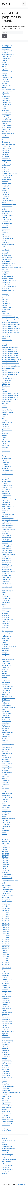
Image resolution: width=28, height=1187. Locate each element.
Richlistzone (5, 432)
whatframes (5, 669)
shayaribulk (5, 154)
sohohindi (5, 123)
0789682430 (5, 926)
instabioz (5, 439)
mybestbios (5, 981)
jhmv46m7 (5, 849)
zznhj (3, 416)
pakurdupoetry (6, 621)
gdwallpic (5, 1033)
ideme (4, 338)
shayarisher (5, 788)
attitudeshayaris (7, 527)
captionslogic (6, 648)
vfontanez (5, 294)
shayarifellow (6, 795)
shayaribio (5, 1100)
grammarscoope (7, 899)
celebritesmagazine (8, 744)
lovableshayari (6, 887)
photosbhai (5, 617)
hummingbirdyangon (8, 409)
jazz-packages (6, 152)
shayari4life (5, 516)
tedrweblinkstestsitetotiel (9, 374)
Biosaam (4, 709)
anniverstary (6, 1117)
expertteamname (7, 219)
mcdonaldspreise (7, 206)
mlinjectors (5, 137)
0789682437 (5, 920)
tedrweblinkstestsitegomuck (10, 319)
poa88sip (5, 273)
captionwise (5, 640)
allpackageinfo (6, 537)
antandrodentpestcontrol (9, 1140)
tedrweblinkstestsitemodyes (10, 363)
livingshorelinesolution (9, 1159)
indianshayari (6, 734)
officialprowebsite (7, 278)
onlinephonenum (7, 1165)
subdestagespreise (7, 56)
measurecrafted (7, 175)
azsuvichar (5, 627)
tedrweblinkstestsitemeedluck (11, 328)
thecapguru (5, 49)
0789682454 (5, 951)
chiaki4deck (5, 1004)
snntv (4, 828)
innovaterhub (6, 451)
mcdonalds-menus (7, 238)
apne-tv (4, 834)
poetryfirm (5, 1098)
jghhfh (4, 868)
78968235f (5, 855)
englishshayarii (6, 885)
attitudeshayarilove (8, 659)
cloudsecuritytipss (7, 895)
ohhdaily (4, 671)
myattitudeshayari (7, 874)
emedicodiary (6, 623)
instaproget (5, 539)
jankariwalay (6, 661)
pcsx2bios (5, 76)
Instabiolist (5, 728)
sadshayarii (5, 118)
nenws (4, 606)
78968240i (5, 861)
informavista (6, 727)
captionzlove (6, 97)
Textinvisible (6, 782)
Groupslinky (5, 1088)
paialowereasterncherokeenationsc (12, 267)
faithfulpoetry (6, 807)
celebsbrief (5, 462)
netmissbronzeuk (7, 470)
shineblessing (6, 434)
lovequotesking (6, 629)
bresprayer (5, 738)
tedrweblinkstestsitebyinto (10, 317)
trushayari (5, 765)
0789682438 (5, 922)
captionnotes (6, 382)
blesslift (4, 730)
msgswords (5, 53)
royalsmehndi (6, 177)
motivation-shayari (7, 1123)
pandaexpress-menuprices (10, 880)
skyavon (4, 1058)
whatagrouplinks (7, 45)
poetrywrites (6, 131)
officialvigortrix (6, 284)
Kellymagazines (6, 1111)
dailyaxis (4, 435)
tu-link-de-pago (6, 466)
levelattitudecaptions (8, 248)
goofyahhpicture (7, 211)
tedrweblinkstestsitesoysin (10, 399)
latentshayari (6, 502)
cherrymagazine (7, 1096)
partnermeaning (7, 763)
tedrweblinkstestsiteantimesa (11, 349)
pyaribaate (5, 872)
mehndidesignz (6, 481)
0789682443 (5, 931)
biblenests (5, 1035)
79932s (4, 311)
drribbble (5, 292)
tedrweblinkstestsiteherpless (10, 355)
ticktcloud (5, 275)
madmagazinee (6, 991)
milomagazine (6, 757)
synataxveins (6, 719)
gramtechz (5, 1094)
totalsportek (5, 192)
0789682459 (5, 960)
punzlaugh (5, 1067)
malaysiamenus (7, 135)
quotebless (5, 838)
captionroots (6, 972)
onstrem (4, 190)
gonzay (4, 1081)
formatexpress (6, 533)
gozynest (5, 725)
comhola (4, 1138)
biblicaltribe (5, 93)
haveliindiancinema (8, 321)
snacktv (4, 673)
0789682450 (5, 943)
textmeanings (6, 908)
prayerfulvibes (6, 116)
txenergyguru (6, 491)
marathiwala (6, 1125)
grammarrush (6, 761)
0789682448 (5, 939)
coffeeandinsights (7, 265)
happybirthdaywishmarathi (10, 520)
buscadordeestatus (8, 244)
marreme (5, 476)
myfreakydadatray (7, 380)
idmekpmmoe (6, 104)
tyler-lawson (6, 1150)
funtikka (4, 210)
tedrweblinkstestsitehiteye (10, 357)
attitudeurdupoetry (8, 518)
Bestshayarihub (6, 705)
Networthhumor (7, 430)
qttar (3, 390)
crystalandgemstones (8, 1148)
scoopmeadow (6, 1039)
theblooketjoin (6, 531)
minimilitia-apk (6, 598)
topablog (5, 614)
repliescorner (6, 221)
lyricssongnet (6, 987)
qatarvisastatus (6, 535)
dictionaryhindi (6, 85)
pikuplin (4, 1025)
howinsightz (5, 1014)
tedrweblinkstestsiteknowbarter (11, 359)
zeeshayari (5, 983)
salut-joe (4, 1144)
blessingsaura (6, 1056)
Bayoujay (5, 300)
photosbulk (5, 600)
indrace (4, 391)
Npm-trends (5, 313)
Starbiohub (5, 897)
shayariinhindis (6, 1102)
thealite (4, 1079)
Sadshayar (5, 694)
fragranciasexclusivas (8, 263)
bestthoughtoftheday (8, 529)
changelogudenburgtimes (10, 347)
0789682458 (5, 958)
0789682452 (5, 947)
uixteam (4, 497)
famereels (5, 231)
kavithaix (5, 778)
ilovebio (4, 836)
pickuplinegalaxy (7, 185)
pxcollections (6, 656)
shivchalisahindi (7, 72)
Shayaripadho (6, 504)
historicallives (6, 682)
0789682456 (5, 954)
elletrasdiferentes (7, 732)
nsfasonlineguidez (7, 633)
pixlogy (4, 512)
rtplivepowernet (7, 485)
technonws (5, 615)
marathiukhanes (7, 772)
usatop (4, 832)
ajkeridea (5, 799)
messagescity (6, 905)
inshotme (5, 181)
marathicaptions (7, 813)
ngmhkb (4, 845)
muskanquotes (6, 183)
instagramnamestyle (8, 1087)
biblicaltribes (6, 336)
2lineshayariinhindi (8, 1031)
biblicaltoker (6, 1104)
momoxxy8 (5, 1171)
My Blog (6, 3)
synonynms (5, 1029)
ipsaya (4, 742)
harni (3, 610)
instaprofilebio (6, 47)
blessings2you (6, 121)
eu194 (4, 418)
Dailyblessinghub (7, 696)
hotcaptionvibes (7, 748)
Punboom (5, 907)
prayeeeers (5, 1052)
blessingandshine (7, 1050)
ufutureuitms (6, 1000)
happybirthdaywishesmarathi (11, 1092)
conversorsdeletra (7, 889)
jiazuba (4, 405)
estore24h (5, 345)
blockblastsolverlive (8, 133)
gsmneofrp (5, 64)
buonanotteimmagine (8, 658)
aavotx (4, 202)
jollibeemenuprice (7, 1121)
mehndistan (5, 1006)
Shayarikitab (6, 690)
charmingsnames (7, 979)
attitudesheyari (6, 996)
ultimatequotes (6, 637)
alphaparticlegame (7, 591)
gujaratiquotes (6, 811)
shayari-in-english (7, 164)
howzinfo (5, 993)
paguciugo (5, 1167)
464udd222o (6, 841)
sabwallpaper (6, 158)
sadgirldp (5, 208)
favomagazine (6, 1016)
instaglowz (5, 1046)
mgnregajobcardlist (8, 54)
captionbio (5, 242)
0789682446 (5, 935)
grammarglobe (6, 139)
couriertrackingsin (7, 1119)
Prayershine (5, 388)
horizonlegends (6, 663)
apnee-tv (4, 83)
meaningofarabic (7, 1106)
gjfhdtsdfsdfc (6, 847)
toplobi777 (5, 271)
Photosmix (5, 684)
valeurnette (5, 98)
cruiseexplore (6, 445)
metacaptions (6, 1054)
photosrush (5, 156)
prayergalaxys (6, 1064)
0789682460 (5, 962)
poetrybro (5, 751)
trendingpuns (6, 1073)
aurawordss (5, 1044)
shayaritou (5, 650)
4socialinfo (5, 68)
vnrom (4, 87)
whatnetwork (6, 110)
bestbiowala (5, 769)
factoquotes (5, 776)
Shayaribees (5, 704)
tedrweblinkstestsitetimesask (11, 367)
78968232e (5, 853)
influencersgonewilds (8, 698)
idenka (4, 594)
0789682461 (5, 964)
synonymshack (6, 127)
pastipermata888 (7, 422)
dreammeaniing (7, 1077)
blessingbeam (6, 165)
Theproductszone (7, 631)
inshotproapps (6, 148)
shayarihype (5, 723)
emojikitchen (6, 236)
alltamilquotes (6, 1008)
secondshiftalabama (8, 277)
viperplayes (5, 759)
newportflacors (6, 1161)
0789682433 (5, 912)
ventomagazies (6, 681)
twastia (4, 652)
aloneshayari (6, 79)
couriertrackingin (7, 878)
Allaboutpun (6, 384)
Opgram (4, 702)
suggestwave (6, 1037)
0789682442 (5, 929)
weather (4, 217)
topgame (5, 596)
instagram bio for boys (9, 646)
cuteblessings (6, 692)
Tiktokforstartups (7, 307)
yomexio (4, 786)
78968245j (5, 862)
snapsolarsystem (7, 635)
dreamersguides (7, 223)
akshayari (5, 989)
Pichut (4, 970)
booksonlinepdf (7, 541)
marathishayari (6, 1060)
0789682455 (5, 952)
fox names (5, 447)
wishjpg (4, 240)
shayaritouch (6, 882)
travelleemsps (6, 1019)
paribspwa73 (6, 282)
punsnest (5, 1065)
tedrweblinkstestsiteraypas (10, 365)
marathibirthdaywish (8, 707)
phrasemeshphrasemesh (9, 173)
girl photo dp (6, 602)
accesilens (5, 376)
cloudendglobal (6, 401)
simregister (5, 644)
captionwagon (6, 458)
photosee (5, 1115)
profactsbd (5, 638)
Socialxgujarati (6, 780)
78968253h (5, 859)
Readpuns (5, 510)
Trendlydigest (6, 303)
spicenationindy (7, 315)
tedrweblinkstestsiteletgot (10, 361)
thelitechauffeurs (7, 797)
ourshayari (5, 870)
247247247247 (6, 968)
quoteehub (5, 106)
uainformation (6, 608)
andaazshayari (6, 441)
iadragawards (6, 675)
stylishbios (5, 771)
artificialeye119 (6, 261)
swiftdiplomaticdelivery (9, 499)
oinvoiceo (5, 1163)
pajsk (3, 449)
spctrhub (5, 1173)
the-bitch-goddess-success (10, 478)
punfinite (5, 62)
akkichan (5, 483)
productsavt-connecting (9, 286)
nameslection (6, 296)
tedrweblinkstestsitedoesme (10, 372)
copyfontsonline (7, 1062)
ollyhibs (4, 472)
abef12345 (5, 403)
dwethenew (5, 288)
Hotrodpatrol (6, 309)
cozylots (4, 479)
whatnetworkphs (7, 77)
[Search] (4, 36)
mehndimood (6, 1085)
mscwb (4, 246)
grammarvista (6, 141)
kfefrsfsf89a (5, 843)
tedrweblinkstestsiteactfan (10, 322)
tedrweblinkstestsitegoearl (10, 330)
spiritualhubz (6, 229)
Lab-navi (4, 305)
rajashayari (5, 225)
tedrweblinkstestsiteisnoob (10, 397)
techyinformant (6, 150)
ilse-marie (5, 334)
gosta (4, 604)
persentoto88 (6, 489)
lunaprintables (6, 893)
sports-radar (6, 589)
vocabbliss (5, 187)
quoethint (5, 839)
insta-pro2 (5, 820)
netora (4, 593)
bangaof (4, 370)
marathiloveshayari (8, 514)
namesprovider (6, 112)
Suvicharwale (6, 700)
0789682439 (5, 924)
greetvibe (5, 774)
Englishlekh (5, 711)
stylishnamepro (6, 256)
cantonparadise (6, 162)
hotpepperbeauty (7, 1154)
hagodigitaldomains (8, 378)
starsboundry (6, 679)
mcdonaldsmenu (7, 1131)
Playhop (4, 1083)
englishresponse (7, 1023)
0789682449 (5, 941)
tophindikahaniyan (7, 619)
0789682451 (5, 945)
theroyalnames (6, 721)
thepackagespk (6, 142)
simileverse (5, 998)
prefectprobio (6, 428)
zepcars (4, 677)
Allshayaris (5, 715)
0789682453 (5, 949)
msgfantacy (5, 784)
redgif (4, 108)
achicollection (6, 985)
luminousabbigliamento (9, 280)
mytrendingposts (7, 257)
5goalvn (4, 1142)
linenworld (5, 667)
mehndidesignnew (7, 686)
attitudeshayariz (7, 794)
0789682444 (5, 933)
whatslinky (5, 188)
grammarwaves (6, 455)
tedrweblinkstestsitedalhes (10, 393)
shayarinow (5, 424)
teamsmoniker (6, 453)
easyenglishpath (7, 102)
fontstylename (6, 815)
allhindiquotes (6, 524)
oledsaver (5, 884)
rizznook (4, 1010)
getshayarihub (6, 160)
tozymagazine (6, 171)
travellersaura (6, 1002)
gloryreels (5, 443)
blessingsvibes (6, 259)
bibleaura (5, 70)
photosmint (5, 81)
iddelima (4, 60)
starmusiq (5, 66)
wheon (4, 803)
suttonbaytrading (7, 1169)
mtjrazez (4, 407)
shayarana (5, 254)
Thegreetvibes (6, 713)
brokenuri (5, 1158)
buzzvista (5, 740)
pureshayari (5, 167)
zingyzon (5, 977)
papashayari (6, 252)
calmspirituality (6, 179)
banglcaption (6, 792)
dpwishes (5, 790)
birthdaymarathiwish (8, 818)
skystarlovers (6, 1042)
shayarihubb (6, 826)
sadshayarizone (6, 767)
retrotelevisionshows (8, 368)
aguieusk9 (5, 269)
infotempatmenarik (8, 200)
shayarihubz (5, 1048)
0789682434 (5, 914)
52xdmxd (5, 501)
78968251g (5, 857)
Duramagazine (6, 1113)
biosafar (4, 1127)
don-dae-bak (6, 146)
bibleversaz (5, 95)
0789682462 (5, 966)
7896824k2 (5, 864)
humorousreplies (7, 340)
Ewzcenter (5, 298)
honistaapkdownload (8, 144)
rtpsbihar (5, 233)
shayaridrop (5, 975)
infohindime (5, 654)
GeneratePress (21, 1184)
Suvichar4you (6, 995)
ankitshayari (5, 1129)
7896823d (5, 851)
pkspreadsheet (6, 495)
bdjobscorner (6, 493)
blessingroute (6, 736)
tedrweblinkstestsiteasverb (10, 351)
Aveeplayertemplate (8, 506)
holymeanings (6, 891)
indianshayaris (6, 120)
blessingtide (5, 910)
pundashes (5, 169)
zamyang (5, 1152)
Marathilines (6, 386)
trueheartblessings (7, 1041)
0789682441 (5, 928)
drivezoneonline (7, 91)
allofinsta (5, 198)
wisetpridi (5, 468)
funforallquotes (6, 114)
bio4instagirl (6, 809)
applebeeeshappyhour (9, 204)
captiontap (5, 1071)
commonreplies (6, 342)
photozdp (5, 801)
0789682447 (5, 937)
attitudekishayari (7, 1021)
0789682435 (5, 916)
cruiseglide (5, 194)
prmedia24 (5, 612)
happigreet (5, 250)
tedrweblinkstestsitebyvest (10, 353)
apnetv (4, 234)
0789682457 (5, 956)
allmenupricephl (7, 1108)
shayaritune (5, 1109)
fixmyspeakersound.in (8, 89)
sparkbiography (7, 753)
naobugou (5, 344)
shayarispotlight (7, 1012)
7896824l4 (5, 866)
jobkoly (4, 642)
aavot (4, 816)
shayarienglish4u (7, 545)
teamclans (5, 543)
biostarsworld (6, 129)
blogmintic (5, 830)
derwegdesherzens (8, 290)
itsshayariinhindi (7, 51)
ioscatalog (5, 420)
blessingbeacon (7, 901)
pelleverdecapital (7, 1146)
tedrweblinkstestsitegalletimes (11, 324)
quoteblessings (6, 688)
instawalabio (6, 805)
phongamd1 (6, 464)
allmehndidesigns (7, 525)
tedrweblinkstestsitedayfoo (10, 395)
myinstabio (5, 625)
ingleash (4, 457)
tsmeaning (5, 1027)
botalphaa (5, 74)
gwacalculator (6, 58)
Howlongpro (6, 508)
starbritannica (6, 665)
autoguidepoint (6, 1069)
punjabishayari (6, 522)
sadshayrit (5, 227)
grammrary (5, 196)
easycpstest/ (6, 100)
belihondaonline (7, 487)
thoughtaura (6, 876)
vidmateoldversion (7, 215)
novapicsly (5, 903)
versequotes (6, 460)
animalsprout (6, 717)
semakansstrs (6, 1075)
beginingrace (6, 750)
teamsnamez (6, 746)
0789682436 (5, 918)
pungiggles (5, 973)
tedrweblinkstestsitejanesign (10, 326)
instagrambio (6, 426)
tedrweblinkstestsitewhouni (10, 332)
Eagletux (4, 301)
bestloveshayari (7, 125)
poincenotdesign (7, 1156)
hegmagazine (6, 1018)
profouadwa (5, 213)
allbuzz (4, 437)
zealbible (5, 755)
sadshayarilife (6, 1090)
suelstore (5, 414)
